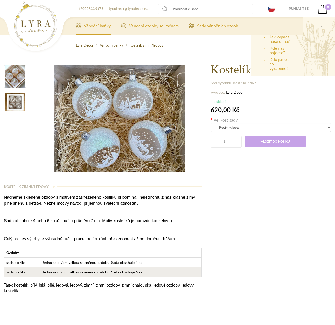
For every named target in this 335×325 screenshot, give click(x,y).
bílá (42, 285)
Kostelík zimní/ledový (146, 45)
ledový (76, 285)
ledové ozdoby (166, 285)
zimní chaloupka (136, 285)
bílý (33, 285)
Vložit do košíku (275, 141)
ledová (62, 285)
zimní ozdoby (108, 285)
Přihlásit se (299, 8)
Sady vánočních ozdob (213, 26)
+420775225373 (89, 8)
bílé (50, 285)
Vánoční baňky (93, 26)
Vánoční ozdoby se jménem (150, 26)
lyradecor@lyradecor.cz (128, 8)
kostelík (21, 285)
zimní (89, 285)
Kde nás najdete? (277, 50)
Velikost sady (226, 120)
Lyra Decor (84, 45)
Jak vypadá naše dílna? (280, 39)
